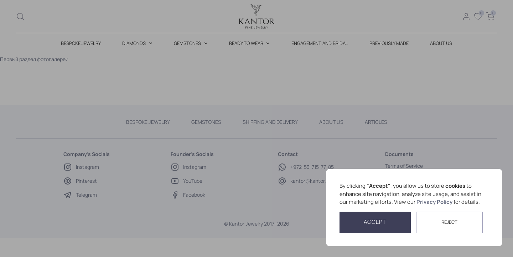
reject (449, 222)
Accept (375, 222)
